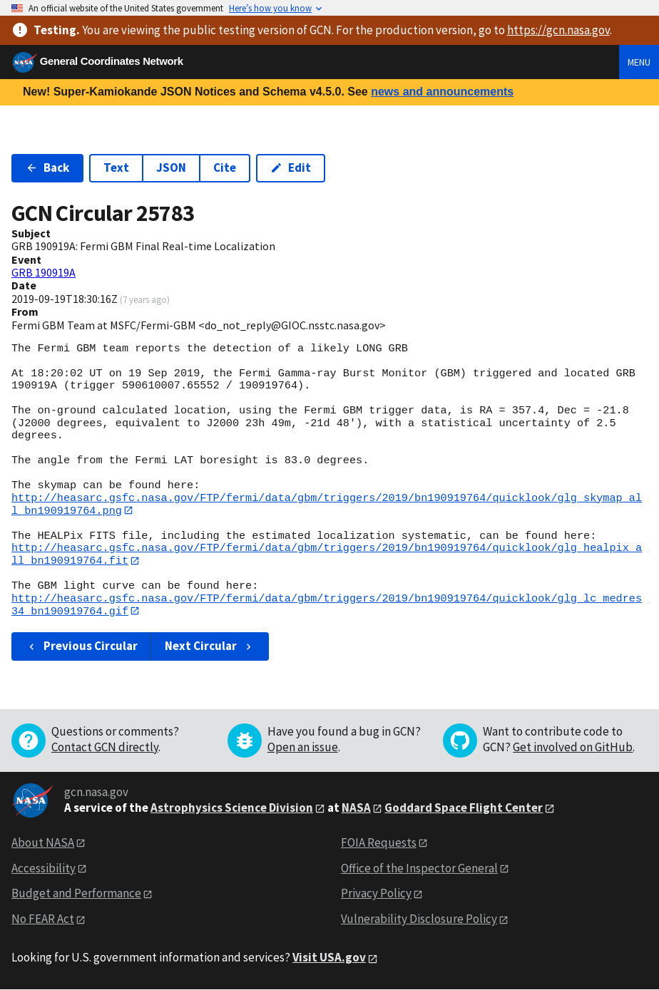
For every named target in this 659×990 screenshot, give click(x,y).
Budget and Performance (76, 894)
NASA (356, 808)
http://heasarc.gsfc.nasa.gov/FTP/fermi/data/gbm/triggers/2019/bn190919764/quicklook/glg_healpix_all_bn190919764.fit (326, 555)
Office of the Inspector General (419, 869)
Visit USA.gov (329, 958)
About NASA (42, 843)
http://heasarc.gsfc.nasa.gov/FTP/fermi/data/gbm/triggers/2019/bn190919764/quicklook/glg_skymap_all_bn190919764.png (326, 504)
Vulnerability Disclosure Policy (419, 920)
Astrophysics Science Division (231, 808)
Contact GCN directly (104, 748)
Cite (224, 167)
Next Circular (210, 647)
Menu (639, 62)
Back (47, 167)
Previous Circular (82, 647)
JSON (171, 167)
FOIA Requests (379, 843)
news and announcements (442, 92)
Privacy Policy (376, 894)
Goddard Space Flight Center (463, 808)
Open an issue (302, 748)
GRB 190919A (43, 272)
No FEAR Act (42, 920)
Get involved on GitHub (573, 748)
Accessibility (43, 869)
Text (116, 167)
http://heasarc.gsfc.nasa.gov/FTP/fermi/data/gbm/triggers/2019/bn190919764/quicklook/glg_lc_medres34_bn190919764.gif (326, 605)
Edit (290, 167)
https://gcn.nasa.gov (558, 30)
